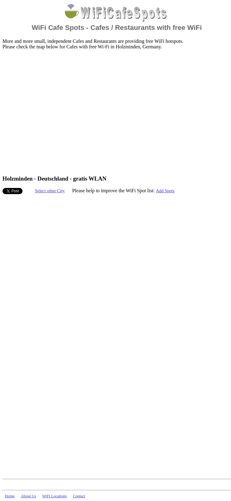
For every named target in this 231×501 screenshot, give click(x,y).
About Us (28, 496)
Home (10, 496)
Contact (79, 496)
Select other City (50, 190)
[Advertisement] (58, 112)
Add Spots (165, 190)
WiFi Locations (54, 496)
